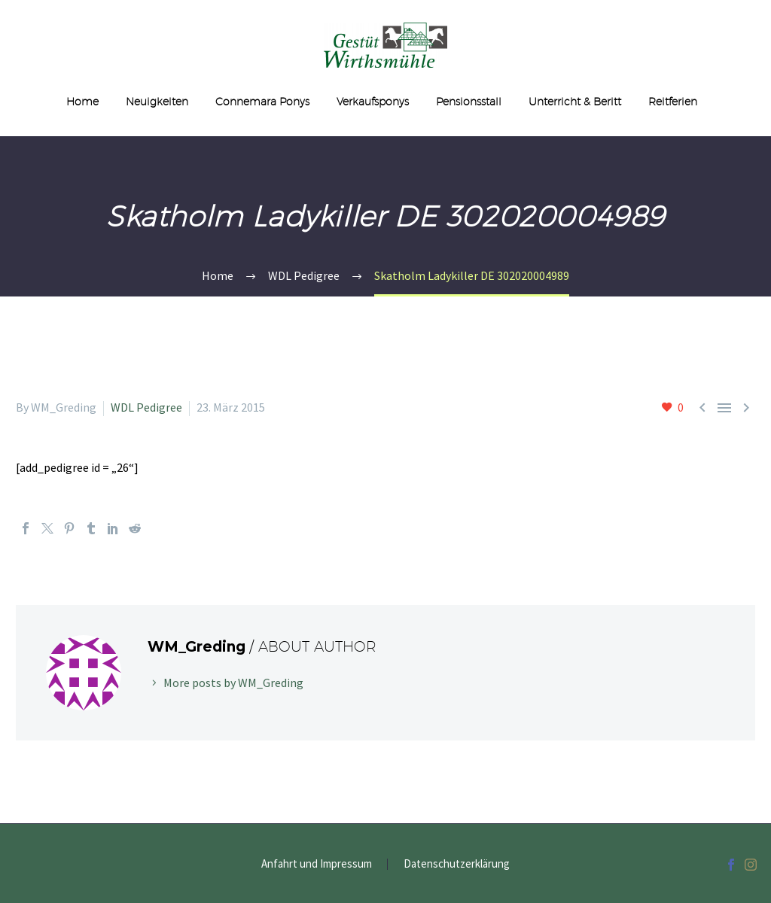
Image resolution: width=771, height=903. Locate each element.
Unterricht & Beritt (575, 102)
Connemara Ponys (262, 102)
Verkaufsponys (373, 102)
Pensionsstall (468, 102)
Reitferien (672, 102)
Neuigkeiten (157, 102)
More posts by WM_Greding (233, 682)
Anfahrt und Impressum (316, 864)
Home (82, 102)
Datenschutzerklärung (457, 864)
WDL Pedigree (146, 407)
